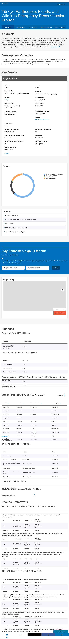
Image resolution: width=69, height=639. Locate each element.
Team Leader (8, 91)
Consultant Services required (13, 141)
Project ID (7, 85)
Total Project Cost (10, 111)
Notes (6, 153)
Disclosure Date (40, 97)
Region (37, 117)
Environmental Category (43, 129)
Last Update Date (10, 147)
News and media (46, 27)
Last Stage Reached (41, 141)
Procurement (20, 27)
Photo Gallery (60, 27)
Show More (55, 47)
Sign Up (55, 268)
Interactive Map (60, 313)
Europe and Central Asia (42, 119)
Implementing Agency (42, 111)
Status (37, 85)
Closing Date (39, 135)
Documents (33, 27)
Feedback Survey (61, 632)
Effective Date (39, 103)
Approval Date (9, 103)
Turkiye (6, 100)
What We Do (5, 4)
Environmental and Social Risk (14, 135)
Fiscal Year (8, 123)
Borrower (38, 91)
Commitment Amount (11, 129)
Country (7, 97)
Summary (8, 27)
